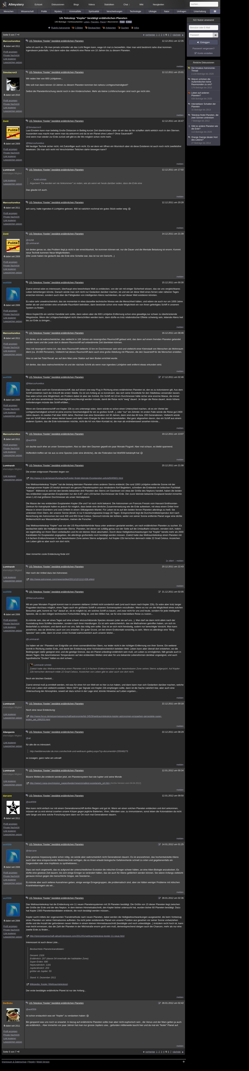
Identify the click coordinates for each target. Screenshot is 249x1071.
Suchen (125, 27)
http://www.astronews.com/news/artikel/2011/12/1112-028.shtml (62, 579)
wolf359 (7, 282)
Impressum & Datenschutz (14, 1062)
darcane (7, 795)
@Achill (30, 240)
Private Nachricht (11, 55)
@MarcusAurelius (35, 143)
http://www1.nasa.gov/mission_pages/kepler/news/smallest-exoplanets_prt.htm (70, 783)
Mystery (58, 11)
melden (180, 66)
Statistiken (109, 4)
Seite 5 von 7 (11, 34)
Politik (44, 11)
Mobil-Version (43, 1062)
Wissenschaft (27, 11)
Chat (127, 4)
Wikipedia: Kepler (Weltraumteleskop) (49, 984)
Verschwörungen (114, 11)
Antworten (111, 27)
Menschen (8, 11)
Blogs (76, 4)
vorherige (150, 34)
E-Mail (128, 22)
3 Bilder (79, 27)
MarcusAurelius (11, 41)
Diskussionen (58, 4)
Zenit (5, 121)
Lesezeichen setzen (12, 62)
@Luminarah (32, 243)
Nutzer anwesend (203, 20)
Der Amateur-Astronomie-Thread (203, 71)
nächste (177, 34)
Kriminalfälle (75, 11)
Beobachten (94, 27)
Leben (87, 22)
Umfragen (181, 11)
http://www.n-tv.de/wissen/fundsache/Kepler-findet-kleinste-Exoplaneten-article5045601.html (76, 478)
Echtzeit (38, 4)
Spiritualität (94, 11)
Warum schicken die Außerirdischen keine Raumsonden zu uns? (203, 83)
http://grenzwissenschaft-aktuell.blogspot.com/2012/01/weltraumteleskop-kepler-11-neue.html (77, 936)
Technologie (135, 11)
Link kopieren (9, 59)
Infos (136, 27)
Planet (103, 22)
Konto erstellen (205, 53)
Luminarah (9, 170)
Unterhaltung (200, 11)
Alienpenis (9, 732)
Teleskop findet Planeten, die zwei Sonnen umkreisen (203, 118)
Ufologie (152, 11)
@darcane (31, 850)
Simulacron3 (10, 72)
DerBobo (8, 1003)
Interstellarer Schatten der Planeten (203, 107)
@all (28, 738)
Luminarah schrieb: (41, 665)
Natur (166, 11)
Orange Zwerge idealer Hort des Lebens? (203, 140)
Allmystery (16, 4)
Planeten (95, 22)
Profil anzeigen (10, 52)
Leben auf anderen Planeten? (203, 96)
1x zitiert (170, 561)
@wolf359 (31, 440)
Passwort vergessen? (203, 48)
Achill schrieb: (38, 179)
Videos (91, 4)
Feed (122, 22)
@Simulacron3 (33, 127)
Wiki (141, 4)
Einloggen (205, 42)
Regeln (31, 1062)
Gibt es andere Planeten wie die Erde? (203, 129)
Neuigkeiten (158, 4)
